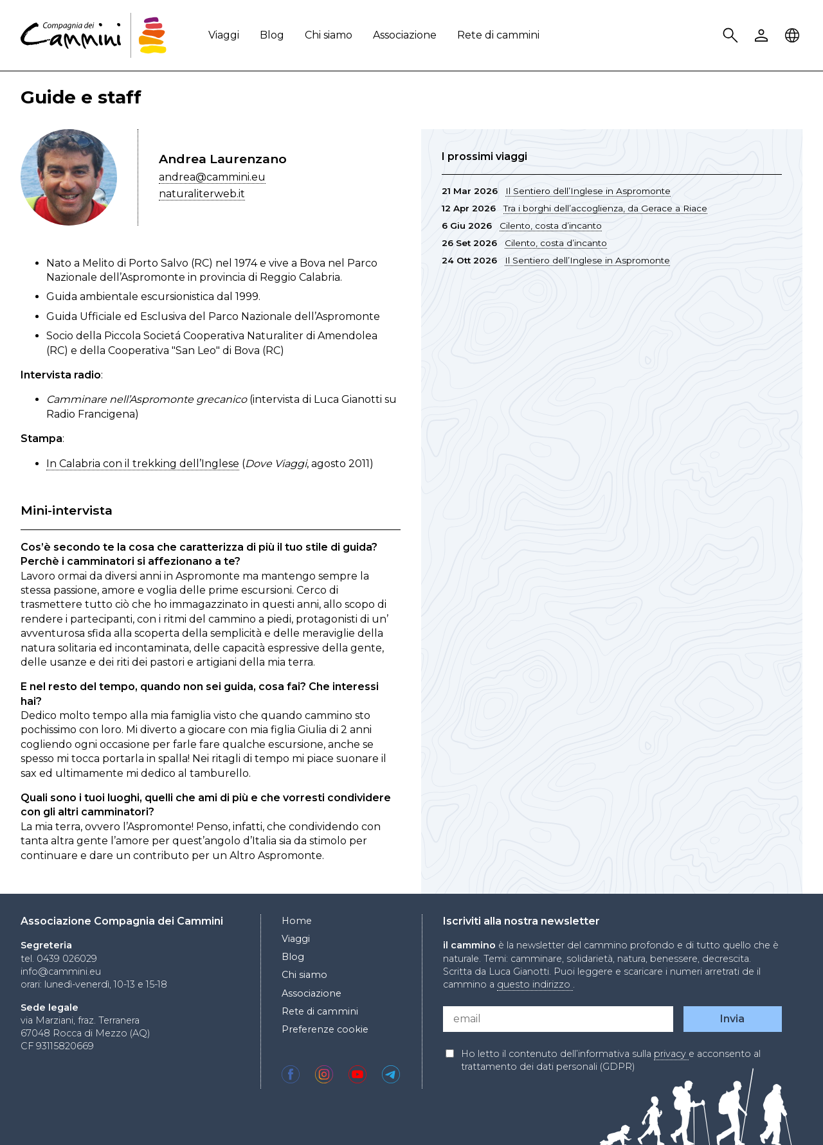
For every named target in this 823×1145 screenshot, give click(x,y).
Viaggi (223, 35)
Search (732, 35)
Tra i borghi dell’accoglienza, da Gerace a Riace (605, 208)
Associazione (405, 35)
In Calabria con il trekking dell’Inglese (142, 463)
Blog (272, 35)
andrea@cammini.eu (212, 177)
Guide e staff (81, 97)
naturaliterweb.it (202, 194)
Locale (794, 35)
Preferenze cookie (325, 1029)
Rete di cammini (498, 35)
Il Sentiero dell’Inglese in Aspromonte (588, 191)
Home (297, 921)
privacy (671, 1054)
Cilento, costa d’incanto (551, 225)
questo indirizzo (535, 984)
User (763, 35)
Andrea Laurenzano (223, 158)
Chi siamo (328, 35)
